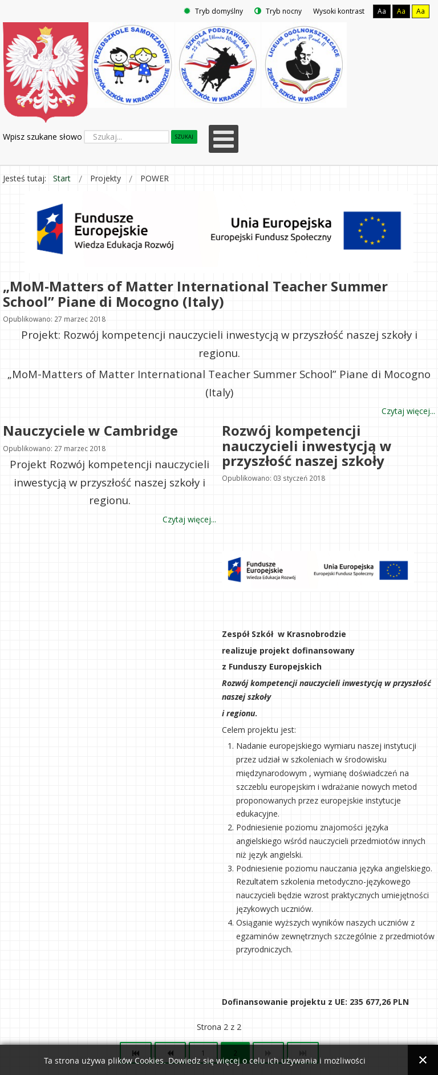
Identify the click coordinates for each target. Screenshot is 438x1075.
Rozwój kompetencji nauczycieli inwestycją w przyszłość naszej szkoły (307, 445)
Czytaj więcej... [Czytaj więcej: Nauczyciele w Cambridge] (189, 519)
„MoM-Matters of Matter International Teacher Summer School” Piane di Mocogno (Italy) (195, 293)
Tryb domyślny (213, 11)
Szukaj (184, 136)
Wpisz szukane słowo (42, 136)
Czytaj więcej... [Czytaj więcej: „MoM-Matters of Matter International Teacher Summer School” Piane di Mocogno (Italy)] (408, 411)
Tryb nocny (278, 11)
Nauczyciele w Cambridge (90, 430)
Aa (382, 11)
